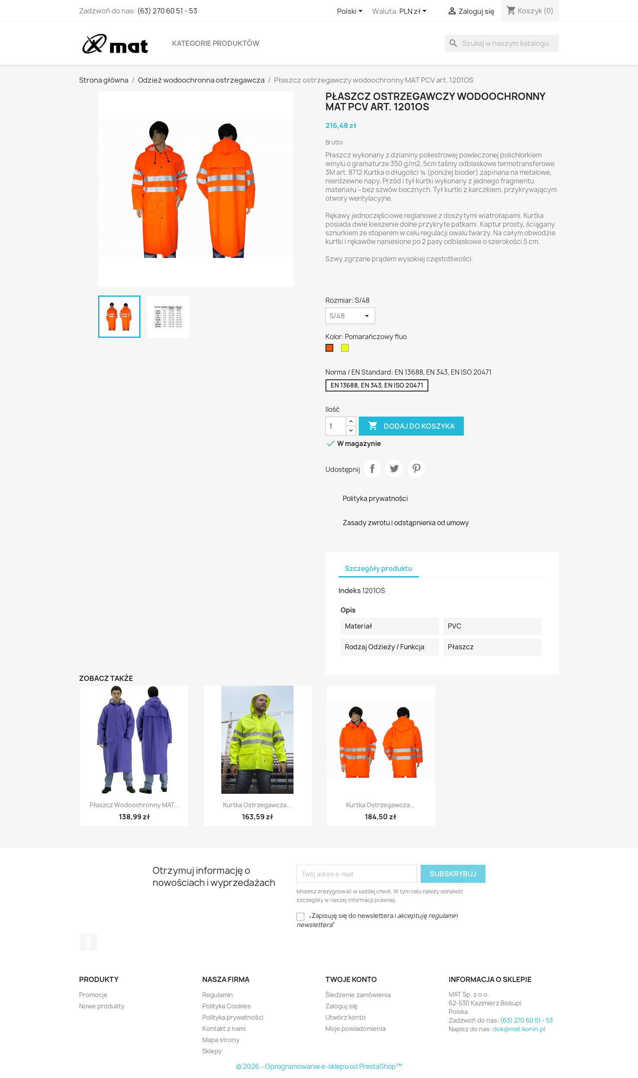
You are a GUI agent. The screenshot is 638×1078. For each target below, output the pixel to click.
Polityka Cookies (226, 1006)
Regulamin (217, 995)
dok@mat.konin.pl (519, 1029)
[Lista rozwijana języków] (351, 11)
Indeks (349, 590)
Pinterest (416, 468)
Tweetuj (394, 468)
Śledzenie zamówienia (358, 995)
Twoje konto (351, 979)
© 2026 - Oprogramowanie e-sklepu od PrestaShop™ (319, 1066)
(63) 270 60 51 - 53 (167, 11)
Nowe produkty (101, 1006)
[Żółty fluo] (346, 350)
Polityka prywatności (232, 1017)
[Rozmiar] (350, 316)
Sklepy (212, 1051)
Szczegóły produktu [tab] (378, 568)
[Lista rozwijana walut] (414, 11)
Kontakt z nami (224, 1028)
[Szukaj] (502, 43)
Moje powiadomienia (355, 1028)
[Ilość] (335, 426)
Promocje (93, 995)
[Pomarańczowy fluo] (331, 350)
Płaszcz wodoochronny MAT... (134, 805)
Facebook (88, 942)
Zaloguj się (341, 1006)
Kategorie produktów (215, 43)
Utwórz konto (345, 1017)
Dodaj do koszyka (411, 426)
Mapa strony (220, 1040)
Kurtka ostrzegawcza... (257, 805)
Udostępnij (372, 468)
